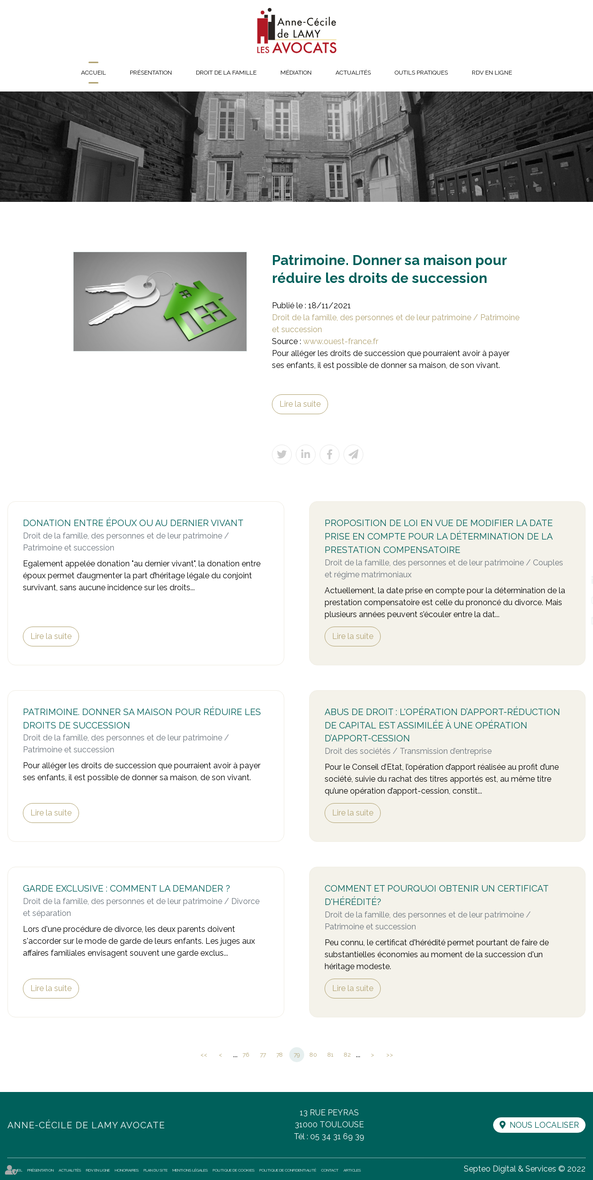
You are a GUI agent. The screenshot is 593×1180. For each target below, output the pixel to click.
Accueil (93, 72)
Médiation (296, 72)
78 (279, 1054)
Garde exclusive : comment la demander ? (126, 888)
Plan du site (156, 1170)
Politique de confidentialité (287, 1170)
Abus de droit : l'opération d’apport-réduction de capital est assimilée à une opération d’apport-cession (442, 725)
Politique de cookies (233, 1170)
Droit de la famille (226, 72)
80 (313, 1054)
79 (297, 1054)
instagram (573, 600)
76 (246, 1054)
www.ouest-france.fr (340, 341)
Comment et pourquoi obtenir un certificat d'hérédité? (436, 895)
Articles (352, 1170)
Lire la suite (300, 404)
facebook (573, 560)
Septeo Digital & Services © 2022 (525, 1169)
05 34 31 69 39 (337, 1136)
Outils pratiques (421, 72)
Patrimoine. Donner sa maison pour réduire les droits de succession (142, 718)
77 (263, 1054)
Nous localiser (544, 1125)
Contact (330, 1170)
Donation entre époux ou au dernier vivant (133, 523)
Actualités (353, 72)
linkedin (573, 580)
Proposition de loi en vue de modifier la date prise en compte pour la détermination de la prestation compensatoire (439, 536)
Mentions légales (190, 1170)
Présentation (151, 72)
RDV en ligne (492, 72)
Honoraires (127, 1170)
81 (331, 1054)
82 (347, 1054)
